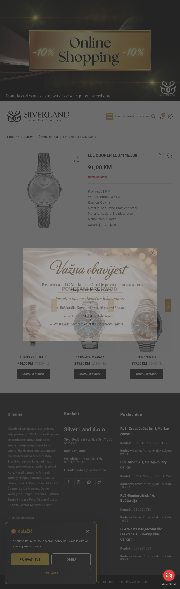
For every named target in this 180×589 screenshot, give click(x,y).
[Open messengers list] (169, 575)
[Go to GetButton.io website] (169, 584)
